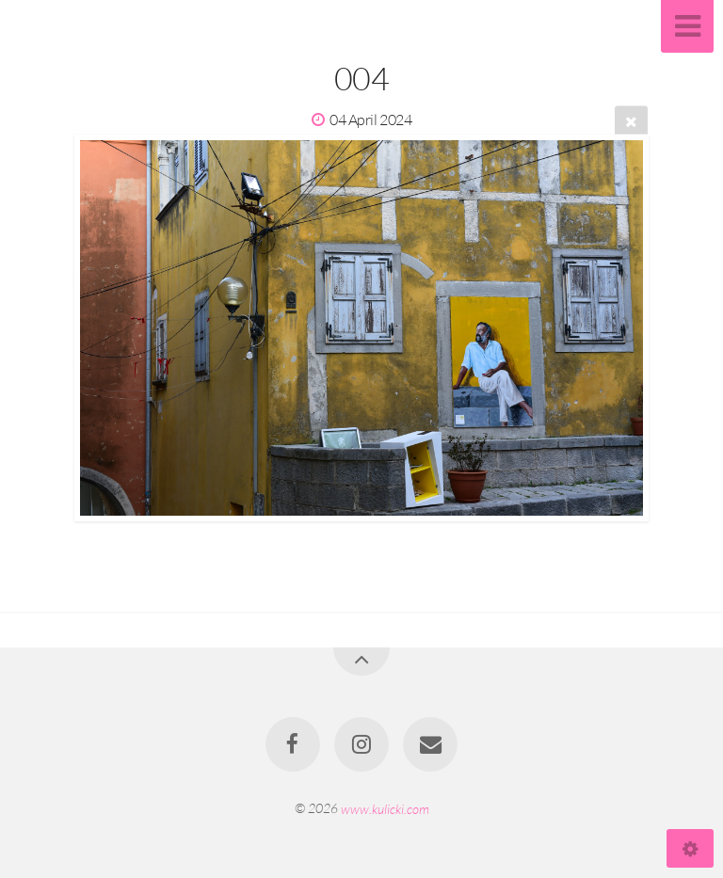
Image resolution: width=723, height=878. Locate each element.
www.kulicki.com (385, 808)
